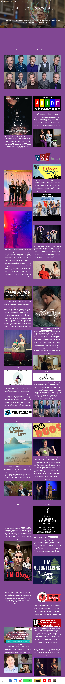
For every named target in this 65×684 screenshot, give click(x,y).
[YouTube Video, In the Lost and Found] (18, 158)
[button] (1, 1)
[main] (32, 9)
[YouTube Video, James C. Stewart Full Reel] (18, 38)
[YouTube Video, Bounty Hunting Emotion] (18, 614)
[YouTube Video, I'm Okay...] (47, 38)
